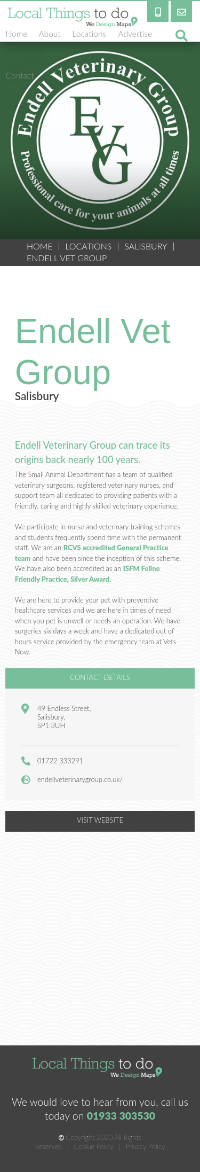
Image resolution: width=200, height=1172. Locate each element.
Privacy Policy (145, 1146)
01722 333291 (60, 760)
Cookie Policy (94, 1146)
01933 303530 (121, 1116)
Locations (88, 246)
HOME (40, 246)
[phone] (158, 11)
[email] (181, 11)
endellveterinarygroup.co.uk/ (80, 779)
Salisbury (145, 246)
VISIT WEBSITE (100, 820)
